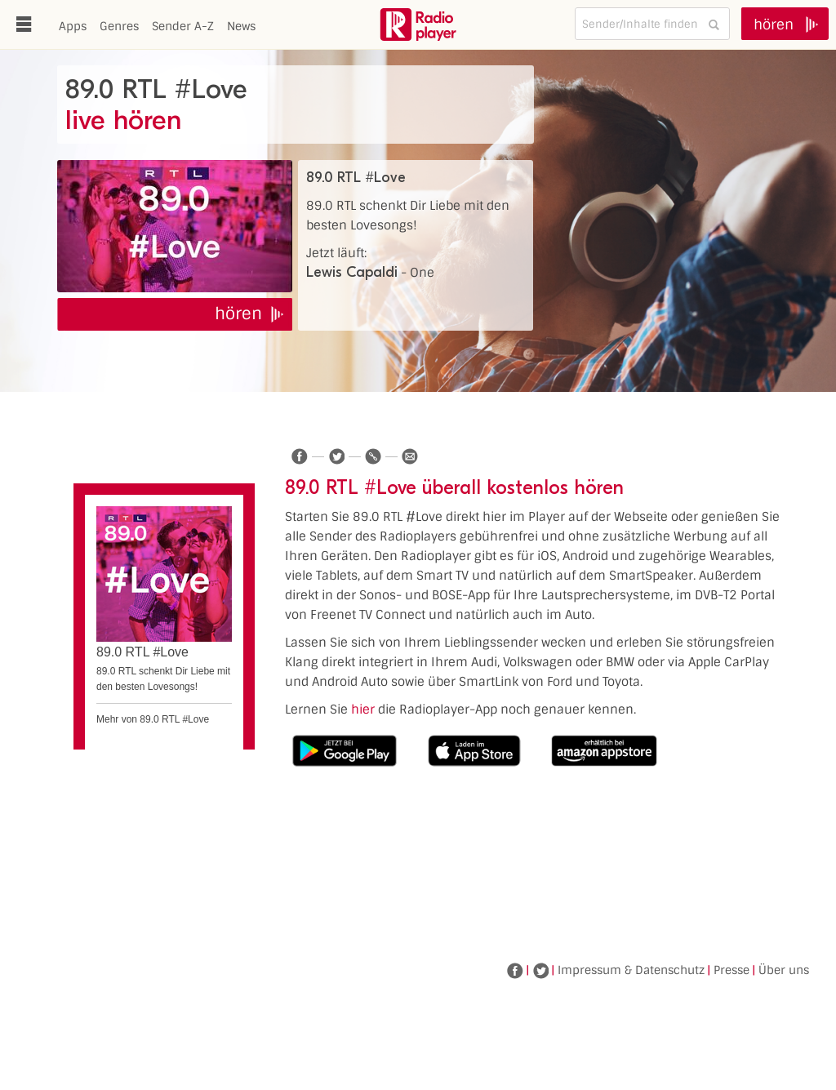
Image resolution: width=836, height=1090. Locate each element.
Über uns (783, 970)
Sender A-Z (183, 26)
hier (363, 709)
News (241, 26)
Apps (73, 26)
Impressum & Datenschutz (631, 970)
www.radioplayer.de (418, 24)
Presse (731, 970)
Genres (119, 26)
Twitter (540, 971)
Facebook (515, 971)
